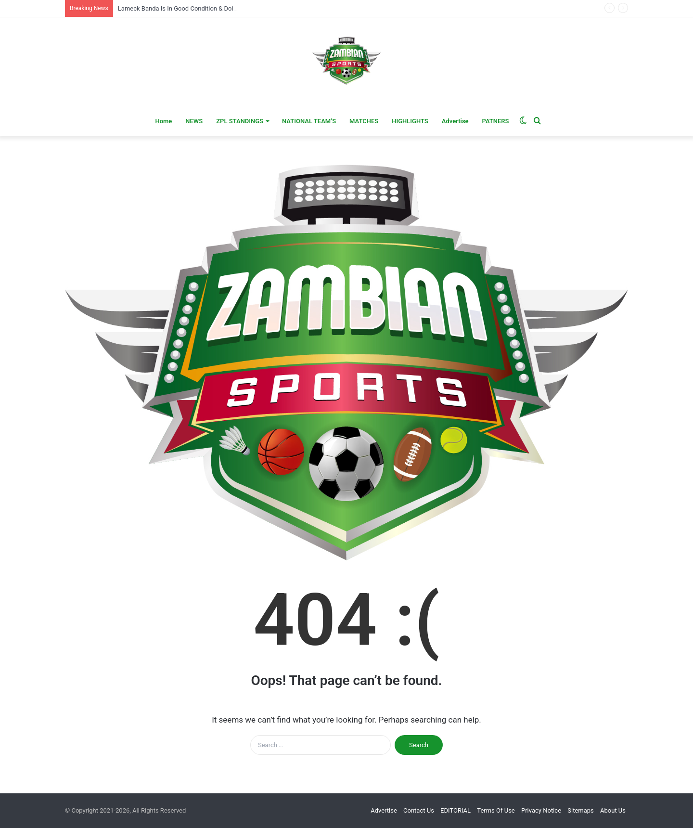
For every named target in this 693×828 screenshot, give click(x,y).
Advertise (455, 121)
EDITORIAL (455, 810)
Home (163, 121)
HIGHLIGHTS (410, 121)
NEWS (194, 121)
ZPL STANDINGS (239, 121)
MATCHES (363, 121)
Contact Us (418, 810)
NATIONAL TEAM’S (309, 121)
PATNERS (495, 121)
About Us (613, 810)
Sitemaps (580, 810)
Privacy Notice (541, 810)
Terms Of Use (495, 810)
